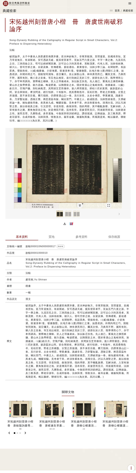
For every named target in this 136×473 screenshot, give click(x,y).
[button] (64, 223)
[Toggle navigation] (129, 3)
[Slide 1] (14, 433)
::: (111, 10)
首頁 (117, 10)
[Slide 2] (17, 433)
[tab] (21, 237)
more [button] (60, 246)
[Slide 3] (20, 433)
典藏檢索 (128, 10)
